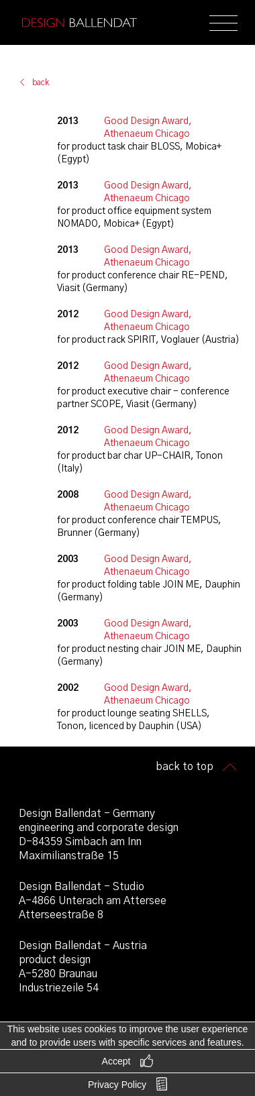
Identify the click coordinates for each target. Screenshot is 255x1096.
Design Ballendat (79, 23)
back (40, 82)
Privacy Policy (117, 1084)
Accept (116, 1061)
